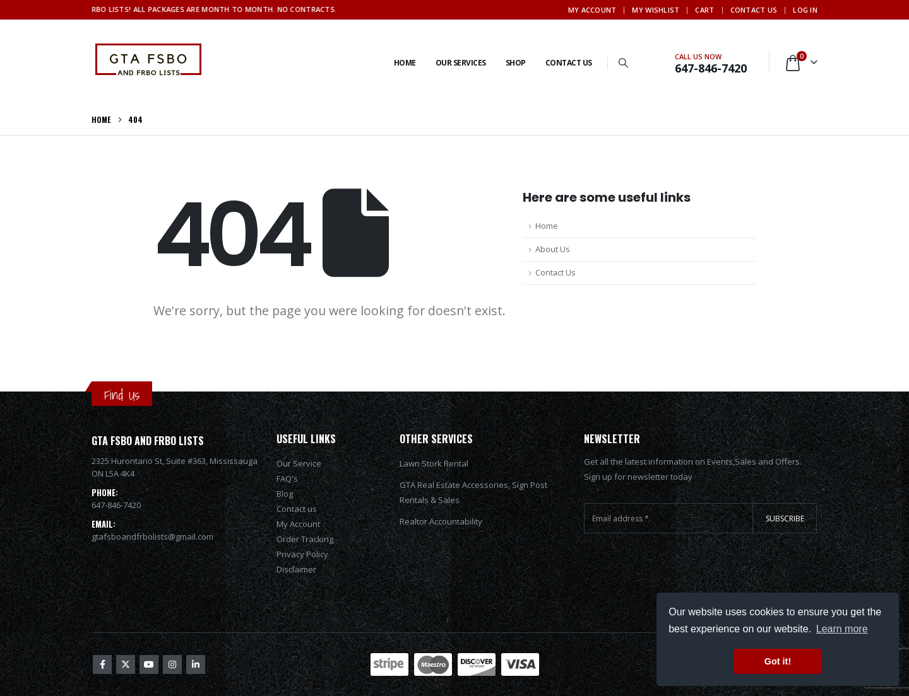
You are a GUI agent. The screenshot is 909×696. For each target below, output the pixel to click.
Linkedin (195, 664)
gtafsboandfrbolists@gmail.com (152, 536)
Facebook (102, 664)
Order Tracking (304, 539)
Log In (805, 9)
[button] (623, 62)
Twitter (125, 664)
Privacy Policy (302, 554)
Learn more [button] (842, 629)
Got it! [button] (777, 661)
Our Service (298, 463)
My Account (592, 9)
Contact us (296, 508)
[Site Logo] (148, 62)
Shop (516, 62)
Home (405, 62)
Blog (284, 493)
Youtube (149, 664)
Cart (704, 9)
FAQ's (287, 478)
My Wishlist (655, 9)
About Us (552, 249)
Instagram (172, 664)
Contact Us (754, 9)
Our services (461, 62)
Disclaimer (296, 569)
